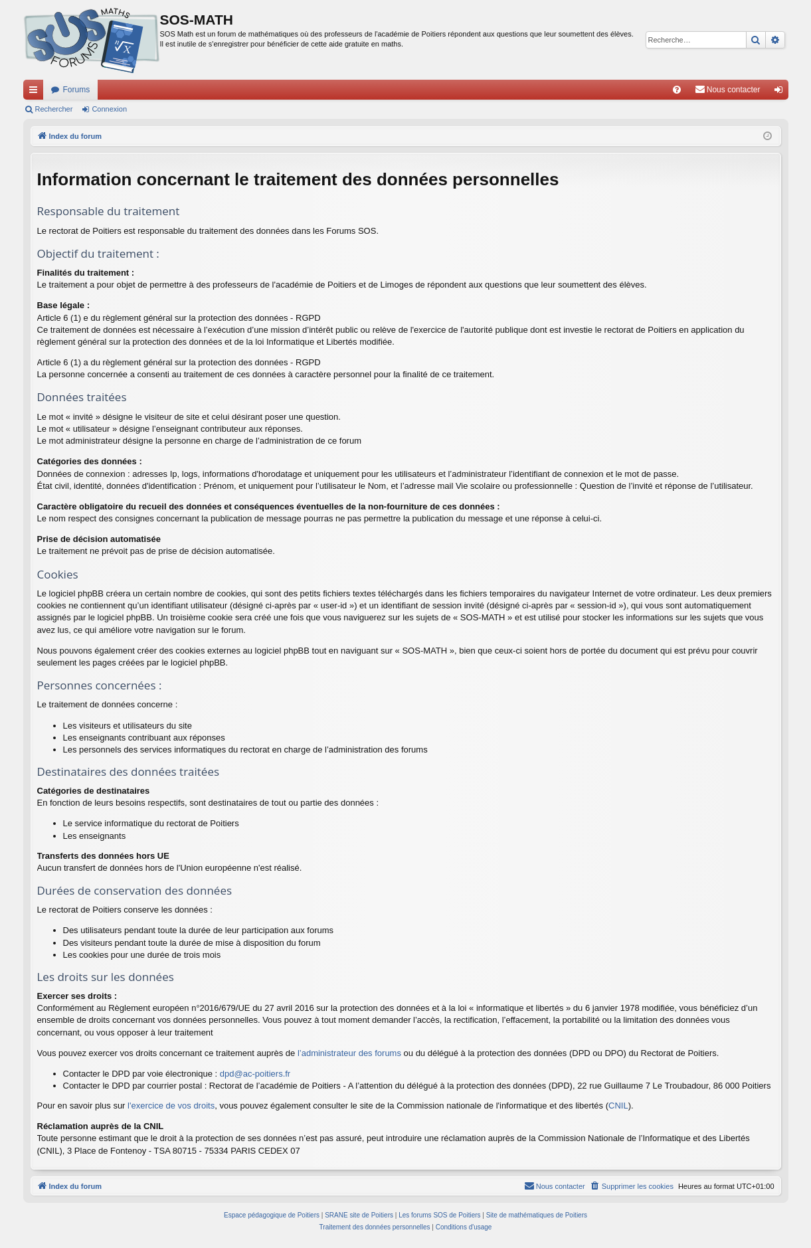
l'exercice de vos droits (171, 1106)
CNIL (618, 1106)
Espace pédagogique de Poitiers (271, 1215)
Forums (76, 89)
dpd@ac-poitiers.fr (255, 1074)
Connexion (109, 109)
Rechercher (54, 109)
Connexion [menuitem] (781, 92)
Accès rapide (36, 92)
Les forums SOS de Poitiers (439, 1215)
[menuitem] (677, 90)
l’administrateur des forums (349, 1053)
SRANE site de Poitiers (359, 1215)
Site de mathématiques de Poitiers (536, 1215)
